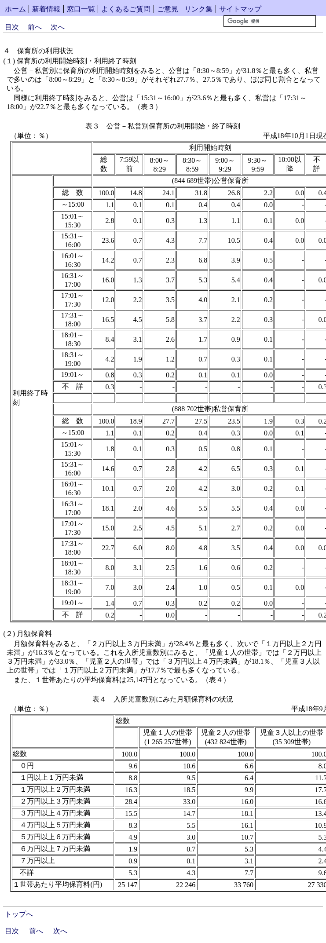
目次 (12, 27)
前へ (35, 27)
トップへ (19, 914)
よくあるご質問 (125, 9)
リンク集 (198, 9)
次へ (58, 27)
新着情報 (46, 9)
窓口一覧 (81, 9)
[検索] (269, 21)
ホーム (15, 9)
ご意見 (167, 9)
